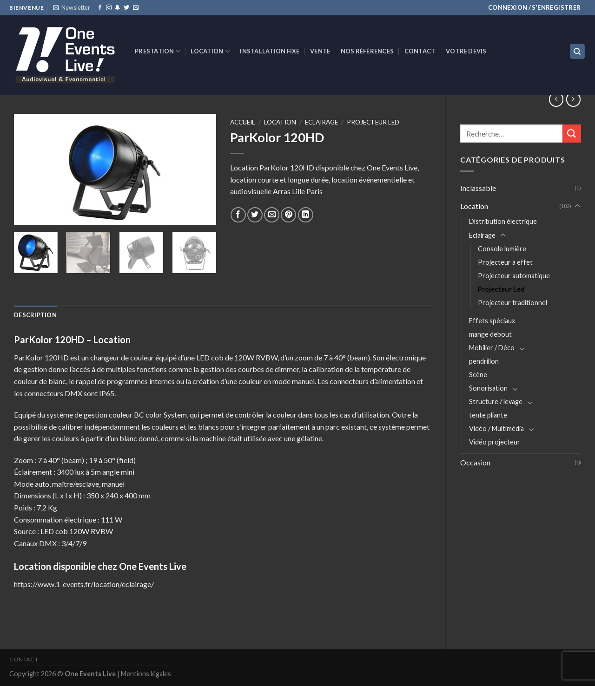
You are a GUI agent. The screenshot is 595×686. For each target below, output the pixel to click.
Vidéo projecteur (494, 442)
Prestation (157, 51)
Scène (478, 375)
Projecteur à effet (505, 262)
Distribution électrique (503, 221)
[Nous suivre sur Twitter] (126, 8)
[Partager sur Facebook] (238, 214)
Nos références (367, 51)
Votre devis (466, 51)
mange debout (490, 334)
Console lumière (502, 249)
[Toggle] (577, 206)
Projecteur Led (501, 289)
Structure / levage (495, 401)
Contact (420, 51)
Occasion (475, 462)
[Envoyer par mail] (271, 214)
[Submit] (571, 133)
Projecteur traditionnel (512, 303)
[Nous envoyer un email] (136, 8)
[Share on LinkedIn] (305, 214)
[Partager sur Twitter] (255, 214)
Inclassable (478, 187)
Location (210, 51)
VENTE (320, 51)
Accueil (242, 122)
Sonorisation (488, 388)
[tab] (35, 315)
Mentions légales (146, 674)
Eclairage (482, 235)
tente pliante (488, 415)
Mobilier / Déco (492, 348)
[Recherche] (577, 51)
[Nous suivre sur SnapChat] (117, 8)
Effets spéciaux (492, 321)
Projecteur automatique (514, 276)
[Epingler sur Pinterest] (288, 214)
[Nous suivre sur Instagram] (109, 8)
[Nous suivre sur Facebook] (100, 8)
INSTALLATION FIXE (269, 51)
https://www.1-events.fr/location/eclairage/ (84, 584)
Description (35, 315)
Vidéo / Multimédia (496, 428)
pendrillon (484, 361)
